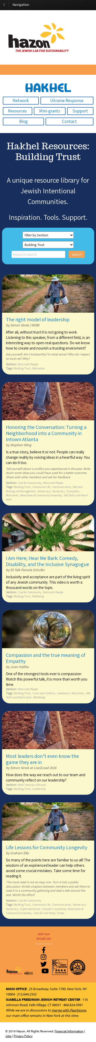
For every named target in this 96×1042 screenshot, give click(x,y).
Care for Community (29, 483)
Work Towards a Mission (32, 785)
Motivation (38, 368)
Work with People (28, 364)
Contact (69, 121)
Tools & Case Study (44, 913)
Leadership (39, 789)
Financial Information (69, 1031)
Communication (61, 487)
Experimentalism (30, 909)
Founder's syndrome (54, 909)
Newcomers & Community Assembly (41, 495)
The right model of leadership (37, 319)
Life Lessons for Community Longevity (46, 847)
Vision (60, 913)
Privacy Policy (23, 1036)
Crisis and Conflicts (43, 693)
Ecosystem (73, 491)
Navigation (21, 4)
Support (80, 111)
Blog (23, 121)
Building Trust (22, 368)
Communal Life (41, 487)
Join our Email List (44, 936)
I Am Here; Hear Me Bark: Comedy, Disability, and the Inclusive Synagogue (47, 561)
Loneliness (63, 693)
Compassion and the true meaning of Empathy (45, 658)
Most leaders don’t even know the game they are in (42, 759)
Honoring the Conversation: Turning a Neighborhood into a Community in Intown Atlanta (46, 433)
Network (21, 100)
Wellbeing (38, 596)
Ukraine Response (66, 100)
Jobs (8, 1036)
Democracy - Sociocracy (51, 491)
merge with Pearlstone (69, 1010)
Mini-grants (49, 111)
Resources (17, 111)
